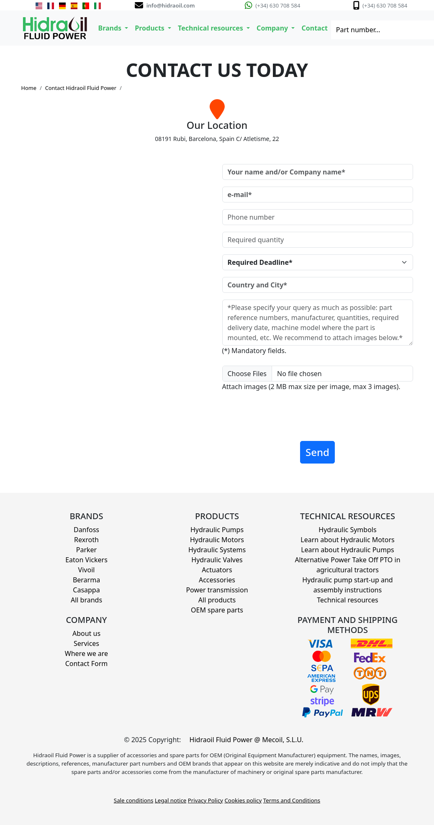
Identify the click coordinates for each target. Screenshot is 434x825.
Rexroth (86, 539)
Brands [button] (110, 28)
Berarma (86, 579)
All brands (86, 600)
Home (28, 88)
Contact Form (86, 663)
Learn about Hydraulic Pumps (347, 549)
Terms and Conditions (291, 800)
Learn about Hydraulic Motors (347, 539)
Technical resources (347, 600)
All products (217, 600)
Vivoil (86, 569)
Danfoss (86, 529)
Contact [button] (314, 28)
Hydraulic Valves (216, 559)
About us (86, 633)
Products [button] (150, 28)
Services (86, 643)
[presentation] (285, 418)
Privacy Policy (205, 800)
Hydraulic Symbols (347, 529)
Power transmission (217, 589)
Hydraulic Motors (217, 539)
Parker (86, 549)
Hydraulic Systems (217, 549)
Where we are (86, 653)
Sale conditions (133, 800)
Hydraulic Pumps (217, 529)
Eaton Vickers (86, 559)
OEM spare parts (217, 610)
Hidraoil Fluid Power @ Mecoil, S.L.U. (246, 739)
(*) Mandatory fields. (254, 350)
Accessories (217, 579)
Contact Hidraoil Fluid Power (80, 88)
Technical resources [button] (211, 28)
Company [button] (273, 28)
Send (317, 452)
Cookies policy (243, 800)
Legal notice (171, 800)
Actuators (217, 569)
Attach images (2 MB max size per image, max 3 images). (311, 386)
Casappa (86, 589)
